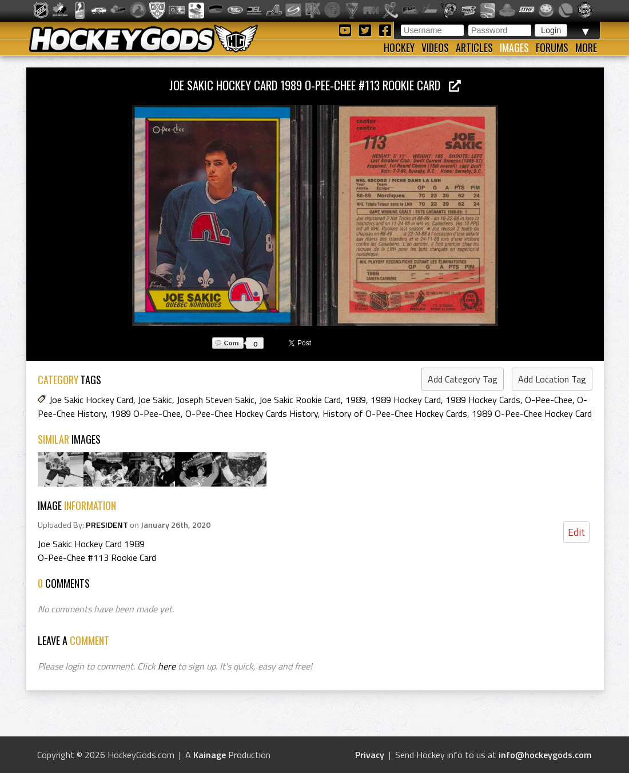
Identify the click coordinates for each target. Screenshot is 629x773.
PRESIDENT (107, 525)
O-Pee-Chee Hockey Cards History (251, 413)
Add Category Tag (462, 379)
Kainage (209, 755)
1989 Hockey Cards (482, 400)
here (167, 666)
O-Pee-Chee (548, 400)
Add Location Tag (552, 379)
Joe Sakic (155, 400)
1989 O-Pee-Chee (145, 413)
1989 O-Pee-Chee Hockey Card (532, 413)
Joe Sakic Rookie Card (300, 400)
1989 (355, 400)
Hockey (399, 47)
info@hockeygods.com (545, 755)
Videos (435, 47)
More (586, 47)
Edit (576, 532)
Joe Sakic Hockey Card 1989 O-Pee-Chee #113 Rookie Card (315, 85)
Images (514, 47)
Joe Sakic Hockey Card (91, 400)
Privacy (369, 755)
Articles (474, 47)
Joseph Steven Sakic (215, 400)
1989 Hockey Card (406, 400)
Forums (552, 47)
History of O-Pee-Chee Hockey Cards (395, 413)
